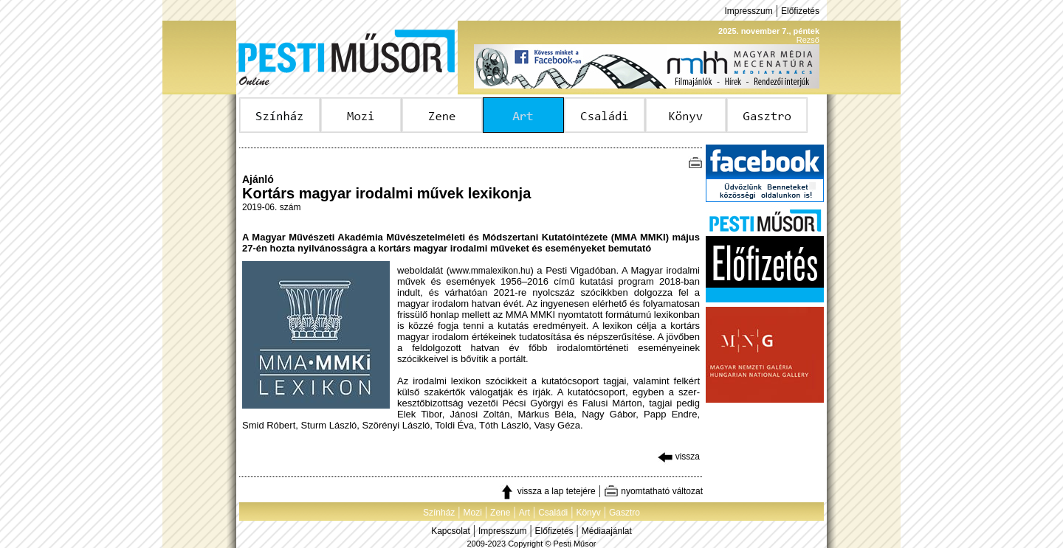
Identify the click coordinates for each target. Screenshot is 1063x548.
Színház (439, 512)
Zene (500, 512)
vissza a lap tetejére (547, 491)
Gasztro (624, 512)
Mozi (473, 512)
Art (524, 512)
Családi (553, 512)
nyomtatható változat (653, 491)
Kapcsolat (450, 531)
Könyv (588, 512)
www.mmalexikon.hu (490, 271)
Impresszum (748, 11)
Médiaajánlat (607, 531)
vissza (679, 456)
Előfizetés (800, 11)
